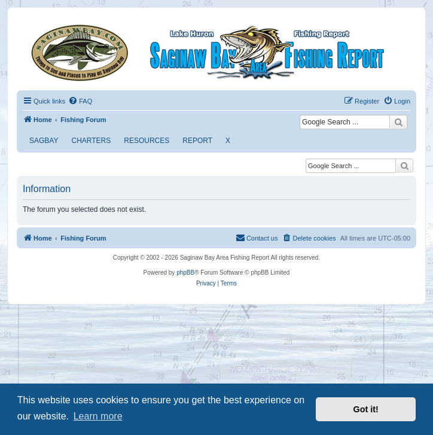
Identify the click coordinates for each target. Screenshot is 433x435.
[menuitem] (80, 101)
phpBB (185, 272)
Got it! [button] (366, 409)
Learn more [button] (98, 416)
